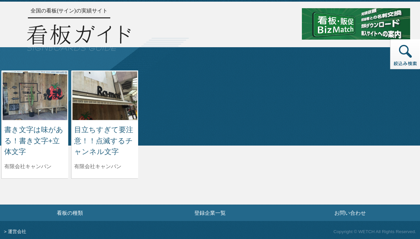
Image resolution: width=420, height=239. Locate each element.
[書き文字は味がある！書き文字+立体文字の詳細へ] (35, 95)
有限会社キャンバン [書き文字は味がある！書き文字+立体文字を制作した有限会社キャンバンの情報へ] (28, 166)
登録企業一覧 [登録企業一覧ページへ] (210, 213)
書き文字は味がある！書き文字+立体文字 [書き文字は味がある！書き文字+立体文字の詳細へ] (33, 141)
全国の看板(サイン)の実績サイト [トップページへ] (69, 10)
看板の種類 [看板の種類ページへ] (70, 213)
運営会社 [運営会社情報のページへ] (17, 231)
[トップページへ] (79, 37)
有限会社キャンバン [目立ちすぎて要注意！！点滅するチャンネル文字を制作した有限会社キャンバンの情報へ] (97, 166)
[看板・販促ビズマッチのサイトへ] (356, 23)
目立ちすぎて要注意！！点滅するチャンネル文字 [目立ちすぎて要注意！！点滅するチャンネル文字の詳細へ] (103, 141)
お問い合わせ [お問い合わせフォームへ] (350, 213)
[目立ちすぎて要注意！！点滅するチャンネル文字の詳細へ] (105, 95)
